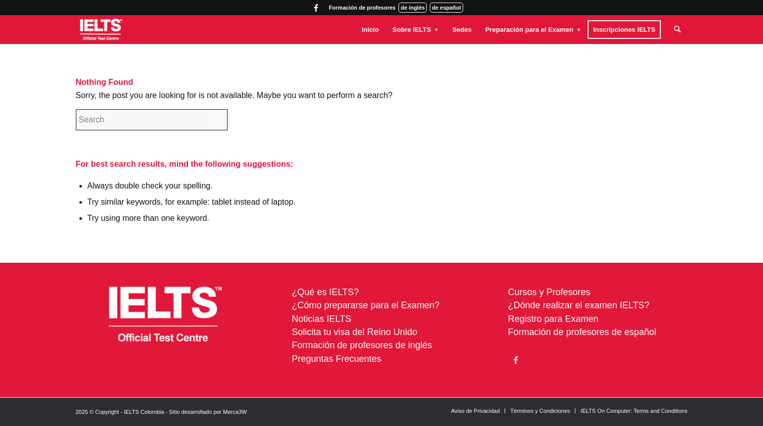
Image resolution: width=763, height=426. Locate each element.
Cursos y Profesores (549, 292)
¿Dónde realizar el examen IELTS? (579, 305)
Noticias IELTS (321, 319)
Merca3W (235, 412)
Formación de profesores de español (582, 332)
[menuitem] (370, 29)
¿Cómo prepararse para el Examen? (365, 305)
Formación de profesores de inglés (362, 345)
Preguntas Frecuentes (336, 359)
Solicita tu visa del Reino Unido (354, 332)
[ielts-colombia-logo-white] (101, 29)
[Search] (677, 29)
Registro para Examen (553, 319)
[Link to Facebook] (316, 7)
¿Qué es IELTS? (325, 292)
